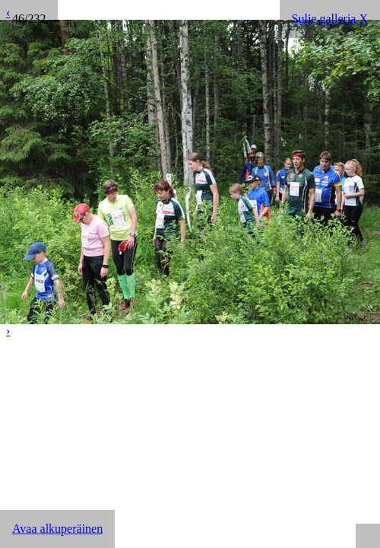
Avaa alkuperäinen (57, 528)
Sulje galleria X (330, 18)
